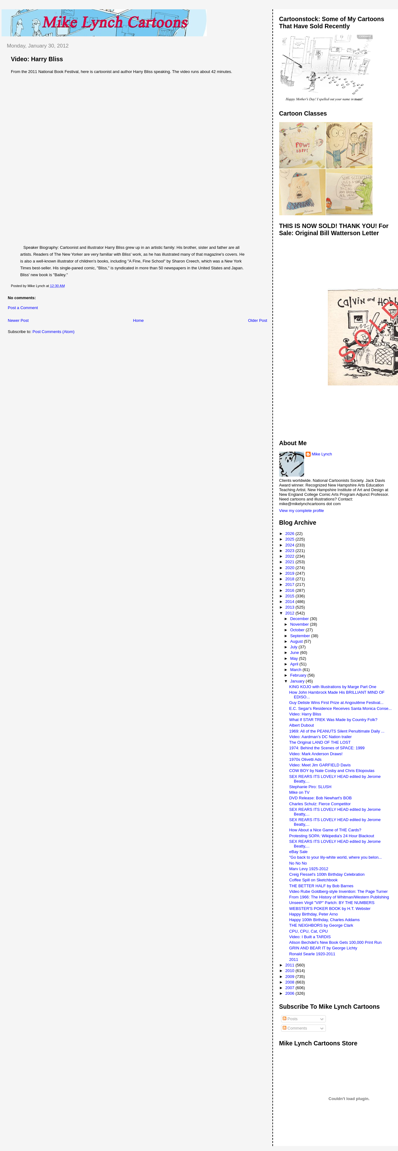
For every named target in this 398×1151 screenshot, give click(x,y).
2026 (290, 533)
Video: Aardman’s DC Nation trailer (320, 736)
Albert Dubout (301, 725)
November (300, 624)
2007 (290, 987)
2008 (290, 982)
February (299, 675)
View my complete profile (301, 510)
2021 (290, 562)
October (298, 630)
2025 (290, 539)
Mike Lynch (322, 454)
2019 (290, 573)
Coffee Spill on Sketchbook (313, 880)
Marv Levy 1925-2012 (308, 868)
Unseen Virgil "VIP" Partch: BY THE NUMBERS (331, 902)
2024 (290, 545)
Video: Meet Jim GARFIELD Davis (320, 765)
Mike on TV (299, 792)
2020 (290, 567)
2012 (290, 613)
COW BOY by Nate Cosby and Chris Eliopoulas (331, 770)
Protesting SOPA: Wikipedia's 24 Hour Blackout (331, 836)
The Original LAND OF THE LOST (320, 742)
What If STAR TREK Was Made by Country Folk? (333, 719)
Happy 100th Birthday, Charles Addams (324, 919)
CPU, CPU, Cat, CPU (308, 931)
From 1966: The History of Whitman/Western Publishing (339, 897)
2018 (290, 579)
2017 (290, 584)
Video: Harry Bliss (37, 59)
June (295, 652)
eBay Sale (298, 851)
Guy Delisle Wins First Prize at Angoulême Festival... (336, 702)
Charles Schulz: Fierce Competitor (320, 804)
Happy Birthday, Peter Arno (313, 914)
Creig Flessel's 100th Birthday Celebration (326, 874)
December (300, 618)
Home (138, 320)
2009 (290, 976)
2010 (290, 970)
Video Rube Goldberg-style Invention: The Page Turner (338, 891)
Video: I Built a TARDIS (310, 936)
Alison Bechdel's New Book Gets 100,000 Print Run (335, 942)
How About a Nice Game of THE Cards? (325, 830)
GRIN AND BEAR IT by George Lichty (323, 948)
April (294, 664)
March (296, 669)
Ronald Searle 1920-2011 (312, 954)
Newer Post (18, 320)
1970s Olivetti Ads (305, 759)
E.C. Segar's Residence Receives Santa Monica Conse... (340, 708)
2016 (290, 590)
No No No (298, 863)
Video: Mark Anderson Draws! (316, 753)
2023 (290, 550)
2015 (290, 596)
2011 (293, 959)
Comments (295, 1028)
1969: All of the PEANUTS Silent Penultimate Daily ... (336, 731)
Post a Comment (23, 307)
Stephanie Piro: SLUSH (310, 786)
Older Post (257, 320)
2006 (290, 993)
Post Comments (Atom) (54, 331)
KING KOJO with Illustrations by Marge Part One (332, 686)
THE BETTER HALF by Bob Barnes (321, 886)
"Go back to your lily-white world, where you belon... (335, 857)
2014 (290, 601)
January (298, 681)
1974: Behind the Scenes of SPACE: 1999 (327, 748)
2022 (290, 556)
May (294, 658)
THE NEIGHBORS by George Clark (321, 925)
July (294, 647)
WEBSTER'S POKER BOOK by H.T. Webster (330, 908)
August (297, 641)
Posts (290, 1018)
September (300, 635)
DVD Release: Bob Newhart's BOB (320, 798)
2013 (290, 607)
